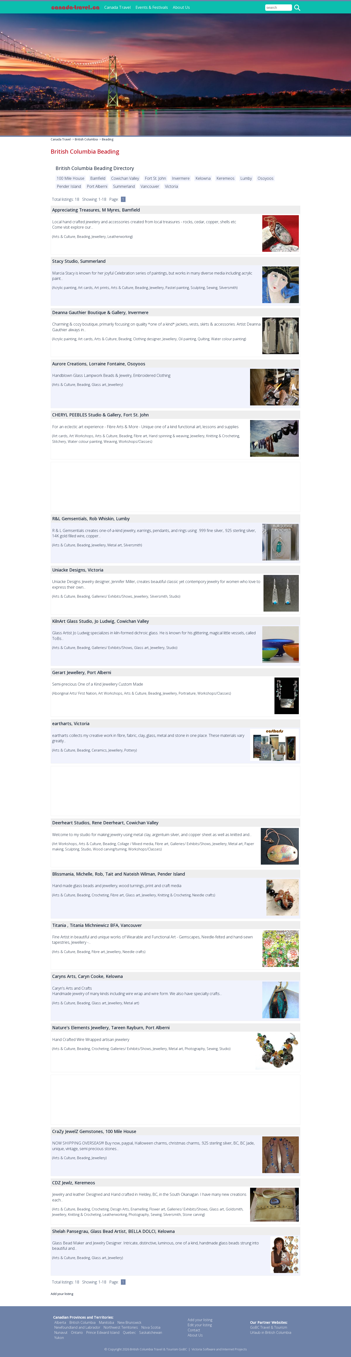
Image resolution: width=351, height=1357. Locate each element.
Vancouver (150, 186)
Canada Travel (117, 7)
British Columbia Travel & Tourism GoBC (158, 1349)
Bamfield (97, 178)
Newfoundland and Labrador (77, 1327)
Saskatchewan (150, 1332)
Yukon (59, 1337)
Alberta (60, 1322)
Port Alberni (97, 186)
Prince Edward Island (102, 1332)
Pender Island (69, 186)
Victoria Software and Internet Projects (219, 1349)
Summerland (124, 186)
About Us (181, 7)
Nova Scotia (150, 1327)
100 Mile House (70, 178)
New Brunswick (129, 1322)
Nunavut (61, 1332)
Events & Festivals (152, 7)
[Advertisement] (175, 487)
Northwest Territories (121, 1327)
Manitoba (106, 1322)
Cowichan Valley (125, 178)
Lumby (246, 178)
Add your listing (62, 1294)
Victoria (171, 186)
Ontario (77, 1332)
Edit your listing (200, 1325)
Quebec (129, 1332)
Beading (107, 139)
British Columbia (86, 139)
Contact (194, 1330)
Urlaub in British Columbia (270, 1332)
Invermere (181, 178)
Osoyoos (265, 178)
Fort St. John (155, 178)
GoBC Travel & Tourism (268, 1327)
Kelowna (203, 178)
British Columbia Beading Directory (95, 168)
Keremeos (225, 178)
